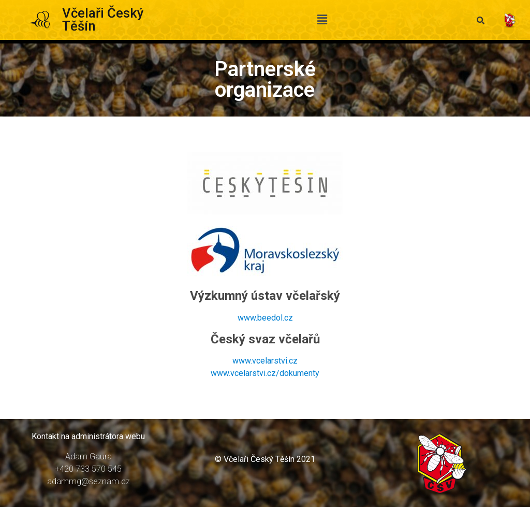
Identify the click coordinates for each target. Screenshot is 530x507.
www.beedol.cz (265, 318)
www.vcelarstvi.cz (265, 361)
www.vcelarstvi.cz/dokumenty (265, 373)
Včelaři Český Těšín (103, 19)
